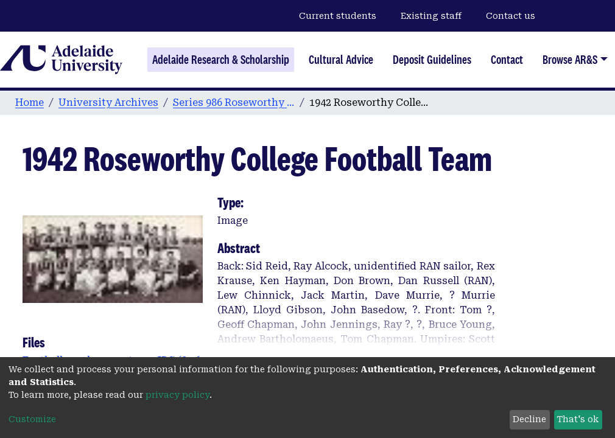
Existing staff (431, 16)
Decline (529, 419)
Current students (337, 16)
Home (29, 102)
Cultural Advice (341, 59)
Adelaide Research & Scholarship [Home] (220, 59)
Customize (32, 419)
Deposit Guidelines (432, 59)
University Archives (108, 102)
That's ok (578, 419)
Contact (507, 59)
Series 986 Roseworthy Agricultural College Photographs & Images (234, 102)
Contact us (510, 16)
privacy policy (177, 395)
